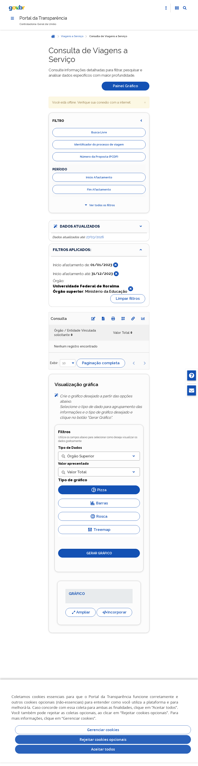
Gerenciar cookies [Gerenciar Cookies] (103, 729)
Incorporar (114, 612)
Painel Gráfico (125, 86)
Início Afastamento (99, 177)
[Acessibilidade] (176, 7)
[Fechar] (115, 264)
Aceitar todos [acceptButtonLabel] (103, 749)
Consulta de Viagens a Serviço (108, 36)
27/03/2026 (95, 237)
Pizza (99, 490)
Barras (99, 503)
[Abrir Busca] (184, 8)
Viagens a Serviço (72, 36)
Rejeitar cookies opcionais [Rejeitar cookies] (103, 739)
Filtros (64, 432)
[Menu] (12, 18)
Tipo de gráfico (72, 480)
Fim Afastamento (99, 189)
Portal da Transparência (43, 18)
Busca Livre (99, 132)
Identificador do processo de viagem (99, 144)
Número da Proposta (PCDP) (99, 156)
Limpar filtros (128, 298)
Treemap (99, 529)
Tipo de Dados (70, 447)
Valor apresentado (73, 463)
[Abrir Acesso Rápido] (165, 7)
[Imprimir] (113, 318)
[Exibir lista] (133, 456)
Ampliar (80, 612)
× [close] (145, 102)
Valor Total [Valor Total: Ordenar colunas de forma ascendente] (121, 332)
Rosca (99, 516)
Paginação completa (101, 363)
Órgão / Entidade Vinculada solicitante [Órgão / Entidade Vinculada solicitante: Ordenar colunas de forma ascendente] (75, 333)
